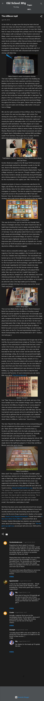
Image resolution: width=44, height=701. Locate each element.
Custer (11, 612)
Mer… (29, 9)
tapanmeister (14, 581)
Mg (16, 592)
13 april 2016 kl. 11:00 (24, 592)
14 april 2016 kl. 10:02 (22, 630)
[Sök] (41, 4)
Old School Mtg (16, 3)
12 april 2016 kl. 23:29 (25, 581)
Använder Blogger (22, 697)
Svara (11, 576)
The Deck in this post (19, 375)
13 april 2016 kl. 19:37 (21, 612)
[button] (41, 16)
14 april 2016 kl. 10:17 (24, 641)
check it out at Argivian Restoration (16, 516)
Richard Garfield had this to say (22, 488)
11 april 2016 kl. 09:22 (29, 542)
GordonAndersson (15, 542)
